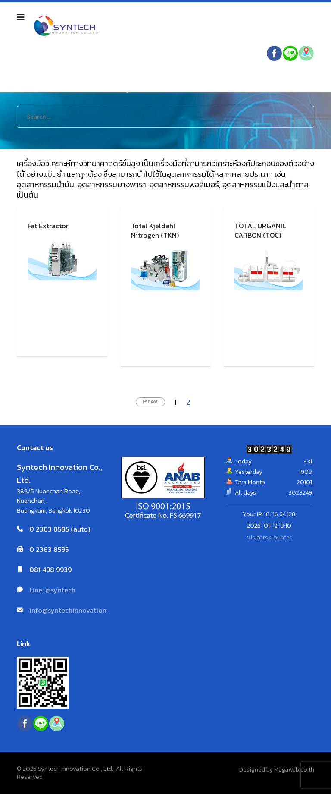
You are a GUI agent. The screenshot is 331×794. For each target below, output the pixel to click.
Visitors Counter (269, 537)
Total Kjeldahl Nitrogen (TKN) (155, 231)
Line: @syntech (52, 590)
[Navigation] (21, 17)
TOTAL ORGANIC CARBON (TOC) (260, 231)
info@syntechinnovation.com (75, 610)
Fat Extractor (48, 226)
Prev (150, 401)
